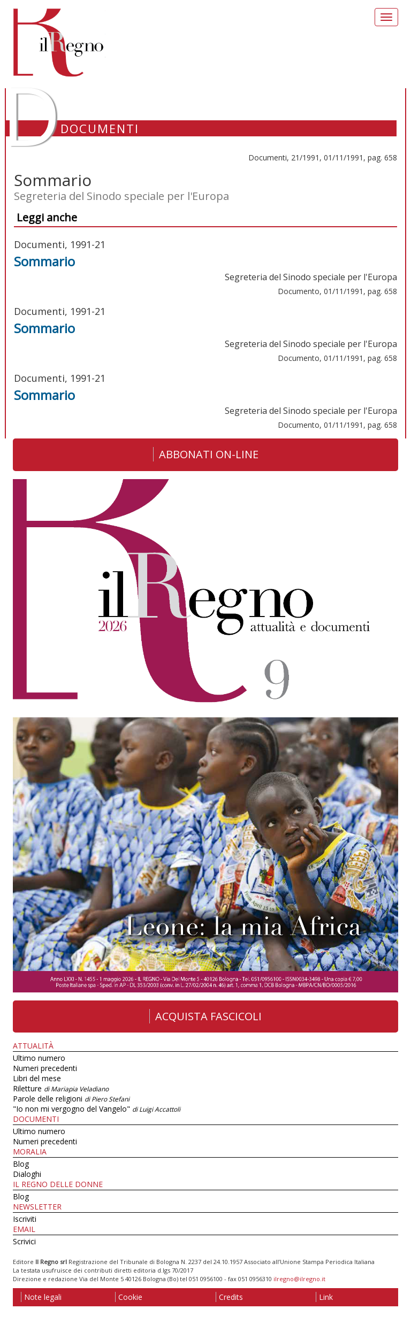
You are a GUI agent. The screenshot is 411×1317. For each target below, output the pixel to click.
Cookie (128, 1297)
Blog (21, 1164)
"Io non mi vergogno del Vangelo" (96, 1109)
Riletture (61, 1088)
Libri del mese (37, 1078)
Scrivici (24, 1241)
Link (324, 1297)
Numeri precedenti (45, 1068)
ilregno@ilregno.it (299, 1279)
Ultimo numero (39, 1058)
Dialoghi (27, 1174)
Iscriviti (24, 1219)
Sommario (44, 261)
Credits (229, 1297)
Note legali (41, 1297)
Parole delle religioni (71, 1098)
